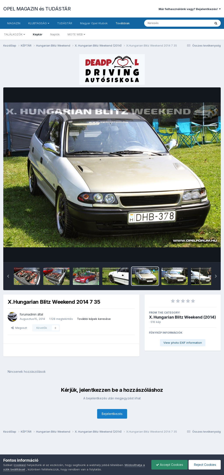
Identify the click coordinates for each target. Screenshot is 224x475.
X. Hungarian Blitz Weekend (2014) (182, 317)
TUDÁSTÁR (64, 23)
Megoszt (19, 327)
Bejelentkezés (112, 414)
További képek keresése (94, 319)
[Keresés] (165, 23)
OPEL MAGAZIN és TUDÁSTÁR (37, 9)
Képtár (37, 34)
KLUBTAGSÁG (38, 23)
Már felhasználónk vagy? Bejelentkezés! (190, 9)
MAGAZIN (13, 23)
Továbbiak (123, 23)
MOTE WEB (76, 34)
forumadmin (28, 314)
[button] (8, 276)
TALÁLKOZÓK (14, 34)
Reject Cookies (204, 464)
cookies (19, 465)
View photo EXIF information (182, 342)
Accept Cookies (169, 464)
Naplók (55, 34)
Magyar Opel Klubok (94, 23)
